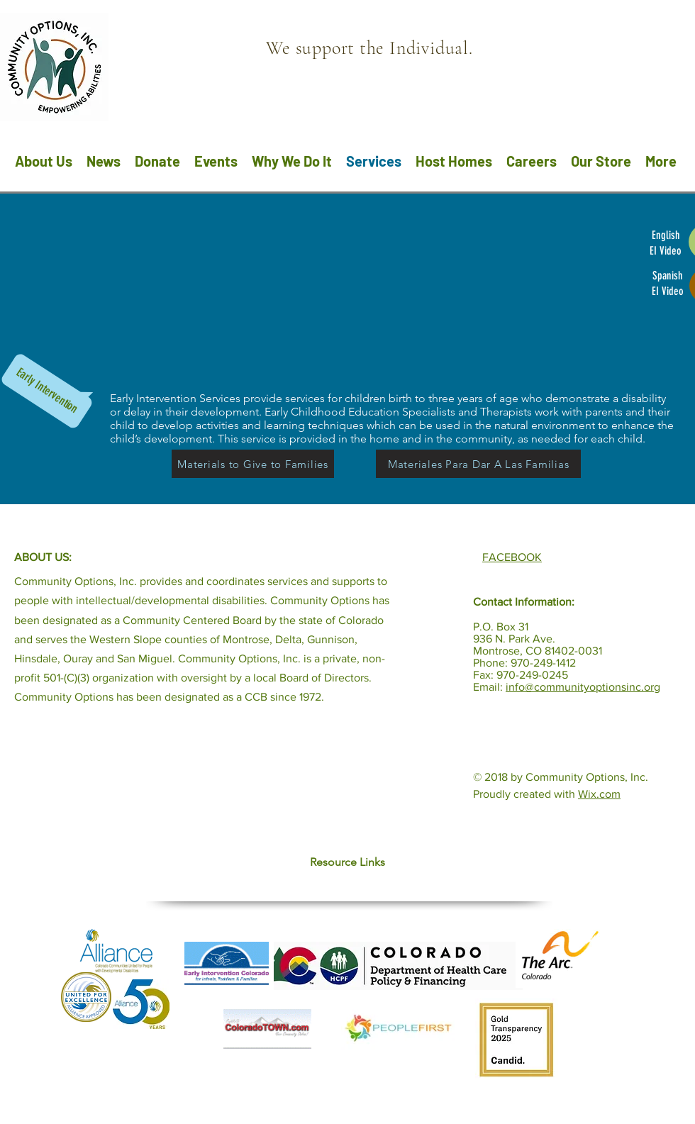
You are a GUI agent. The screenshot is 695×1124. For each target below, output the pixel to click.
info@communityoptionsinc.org (583, 687)
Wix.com (599, 794)
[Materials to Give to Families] (253, 464)
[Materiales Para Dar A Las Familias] (478, 464)
